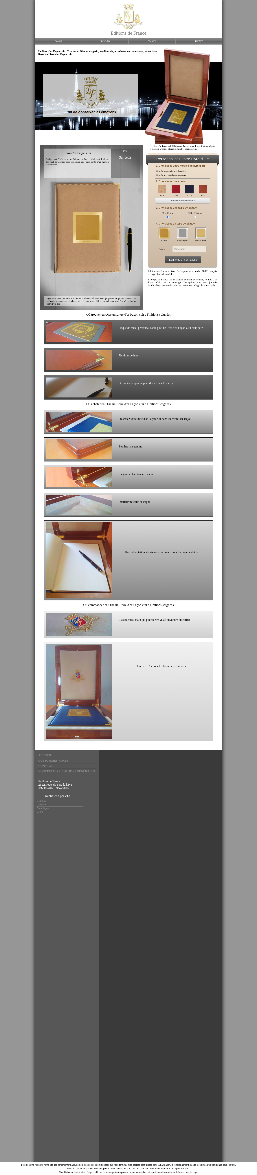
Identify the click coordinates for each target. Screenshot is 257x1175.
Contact (45, 765)
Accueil (45, 755)
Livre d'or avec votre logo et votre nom (171, 175)
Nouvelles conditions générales (66, 771)
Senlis (40, 812)
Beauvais (42, 801)
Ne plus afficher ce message (101, 1172)
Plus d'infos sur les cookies (72, 1172)
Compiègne (43, 808)
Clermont (42, 804)
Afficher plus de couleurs (182, 200)
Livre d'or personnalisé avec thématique (171, 171)
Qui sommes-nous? (53, 760)
